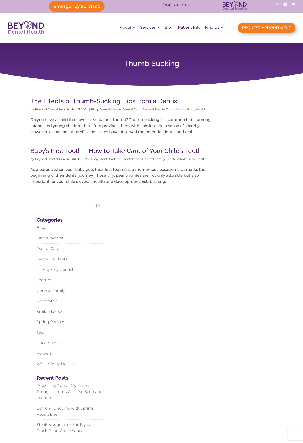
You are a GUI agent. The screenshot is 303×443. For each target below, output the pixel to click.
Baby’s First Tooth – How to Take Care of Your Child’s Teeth (106, 166)
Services (148, 28)
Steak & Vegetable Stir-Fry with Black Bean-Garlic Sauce (235, 325)
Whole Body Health (224, 261)
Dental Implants (221, 157)
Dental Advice (110, 110)
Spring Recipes (220, 220)
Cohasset (232, 391)
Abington (205, 391)
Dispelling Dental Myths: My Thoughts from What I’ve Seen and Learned (239, 289)
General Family (153, 110)
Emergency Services (76, 6)
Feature (213, 178)
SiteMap (168, 427)
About (125, 28)
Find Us (212, 28)
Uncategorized (220, 240)
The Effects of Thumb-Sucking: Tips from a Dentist (104, 101)
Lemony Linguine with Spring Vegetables (234, 309)
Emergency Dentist (224, 167)
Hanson (204, 401)
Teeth (170, 110)
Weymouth (230, 401)
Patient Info (189, 28)
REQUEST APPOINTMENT (266, 28)
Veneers (213, 251)
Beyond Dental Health (52, 110)
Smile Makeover (221, 209)
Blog (169, 28)
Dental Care (131, 110)
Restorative (216, 198)
